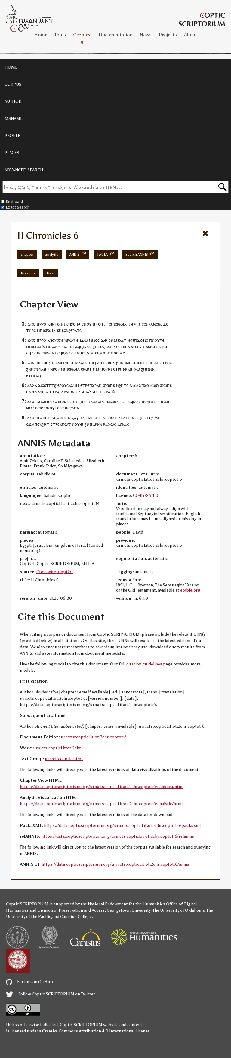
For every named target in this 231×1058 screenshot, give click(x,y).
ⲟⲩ (57, 369)
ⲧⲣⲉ (85, 385)
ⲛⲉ (61, 330)
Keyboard (12, 201)
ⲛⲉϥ (83, 353)
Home (40, 35)
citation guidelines (144, 664)
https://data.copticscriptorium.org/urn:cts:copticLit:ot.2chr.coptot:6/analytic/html (101, 803)
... (106, 324)
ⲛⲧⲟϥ (98, 324)
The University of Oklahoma (178, 910)
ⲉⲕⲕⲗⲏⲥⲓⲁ (153, 324)
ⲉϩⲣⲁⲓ (154, 417)
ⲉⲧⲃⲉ (122, 346)
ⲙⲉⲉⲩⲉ (51, 401)
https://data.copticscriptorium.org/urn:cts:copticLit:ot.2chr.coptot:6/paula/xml (122, 825)
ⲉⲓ (146, 417)
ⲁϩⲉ (69, 330)
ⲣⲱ (70, 340)
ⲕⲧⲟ (56, 324)
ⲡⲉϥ (67, 324)
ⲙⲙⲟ (93, 340)
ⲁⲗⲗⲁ (32, 385)
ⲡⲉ (141, 324)
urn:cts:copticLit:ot (64, 758)
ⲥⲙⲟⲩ (86, 324)
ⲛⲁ (95, 369)
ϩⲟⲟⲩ (46, 362)
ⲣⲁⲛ (128, 369)
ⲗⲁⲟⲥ (83, 362)
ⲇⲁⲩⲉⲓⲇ (134, 346)
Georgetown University (128, 910)
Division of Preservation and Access (71, 910)
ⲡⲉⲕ (38, 424)
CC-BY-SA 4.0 (145, 495)
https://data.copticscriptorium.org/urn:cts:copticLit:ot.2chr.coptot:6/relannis (117, 836)
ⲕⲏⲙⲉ (126, 362)
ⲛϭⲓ (131, 340)
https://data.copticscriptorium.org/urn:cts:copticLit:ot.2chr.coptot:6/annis (115, 864)
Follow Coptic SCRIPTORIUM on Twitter (50, 994)
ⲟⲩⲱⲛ (57, 340)
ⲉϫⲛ (30, 391)
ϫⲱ (84, 340)
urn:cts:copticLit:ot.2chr (57, 748)
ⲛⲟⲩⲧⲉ (158, 340)
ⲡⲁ (145, 346)
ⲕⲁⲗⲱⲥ (109, 424)
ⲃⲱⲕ (62, 401)
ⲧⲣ (117, 369)
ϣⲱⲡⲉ (109, 385)
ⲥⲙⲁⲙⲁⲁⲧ (117, 340)
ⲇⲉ (165, 324)
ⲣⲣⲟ (42, 324)
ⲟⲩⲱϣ (152, 385)
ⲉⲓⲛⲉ (65, 362)
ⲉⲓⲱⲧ (153, 346)
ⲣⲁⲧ (75, 330)
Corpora (82, 35)
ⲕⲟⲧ (136, 401)
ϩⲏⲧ (82, 401)
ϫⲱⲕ (35, 353)
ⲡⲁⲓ (65, 346)
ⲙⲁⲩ (38, 375)
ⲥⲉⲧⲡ (146, 362)
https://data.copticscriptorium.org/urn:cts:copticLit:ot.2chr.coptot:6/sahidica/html (101, 786)
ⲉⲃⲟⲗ (46, 353)
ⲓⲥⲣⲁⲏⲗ (120, 324)
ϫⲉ (103, 340)
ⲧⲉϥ (101, 346)
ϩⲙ (143, 369)
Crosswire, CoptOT (54, 571)
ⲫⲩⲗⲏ (41, 369)
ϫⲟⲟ (61, 417)
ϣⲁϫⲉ (85, 346)
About (190, 35)
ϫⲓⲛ (31, 362)
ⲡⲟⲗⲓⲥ (156, 362)
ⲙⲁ (151, 369)
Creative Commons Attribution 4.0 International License (95, 1031)
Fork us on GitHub (29, 981)
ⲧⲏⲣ (131, 324)
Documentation (116, 35)
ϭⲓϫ (90, 353)
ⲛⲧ (72, 346)
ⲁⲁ (124, 424)
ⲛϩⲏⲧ (121, 385)
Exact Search (15, 207)
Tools (60, 35)
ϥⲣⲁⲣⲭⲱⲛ (66, 391)
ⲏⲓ (110, 369)
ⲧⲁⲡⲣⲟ (111, 346)
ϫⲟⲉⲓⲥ (142, 340)
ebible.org (190, 590)
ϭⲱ (137, 369)
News (146, 35)
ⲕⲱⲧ (87, 369)
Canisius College (76, 916)
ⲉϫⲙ (80, 391)
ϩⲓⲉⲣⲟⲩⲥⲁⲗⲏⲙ (66, 385)
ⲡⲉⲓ (138, 362)
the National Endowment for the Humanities (123, 904)
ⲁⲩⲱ (31, 324)
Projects (168, 35)
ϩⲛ (95, 346)
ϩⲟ (73, 324)
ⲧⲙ (31, 375)
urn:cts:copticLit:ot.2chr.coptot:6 (94, 737)
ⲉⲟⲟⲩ (56, 346)
